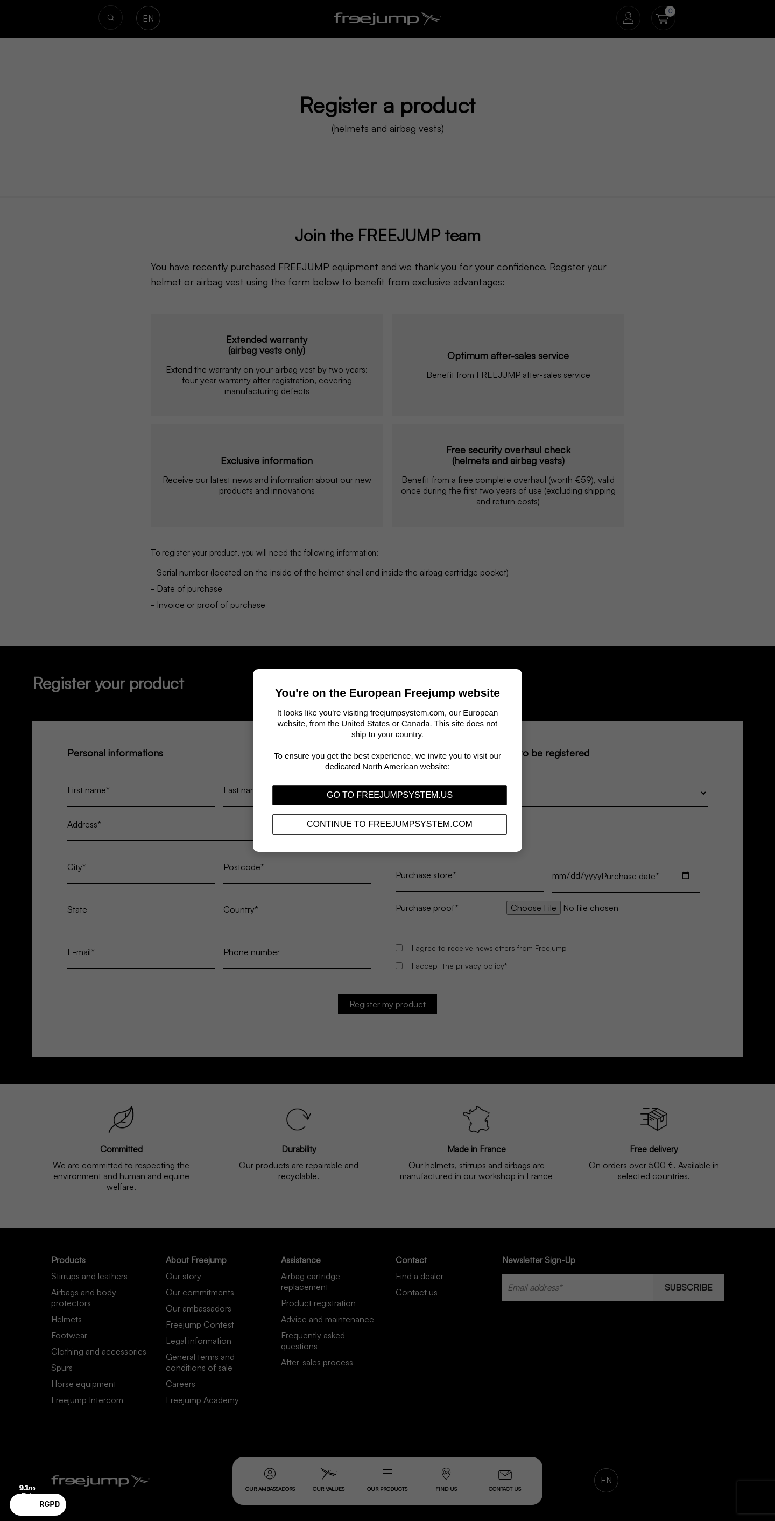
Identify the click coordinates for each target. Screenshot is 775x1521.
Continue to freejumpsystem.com (390, 824)
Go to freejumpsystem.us (390, 795)
